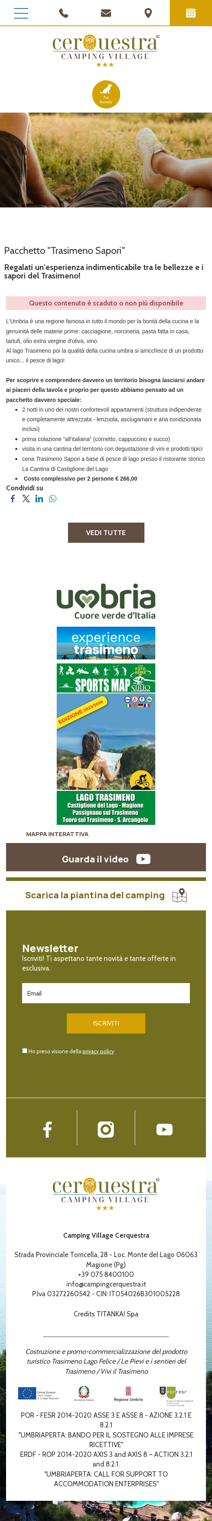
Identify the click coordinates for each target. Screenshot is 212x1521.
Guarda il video (106, 859)
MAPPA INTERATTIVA (57, 834)
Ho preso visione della (71, 1051)
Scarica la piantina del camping (106, 895)
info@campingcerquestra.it (106, 1284)
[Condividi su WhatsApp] (52, 498)
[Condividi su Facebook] (12, 498)
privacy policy (98, 1051)
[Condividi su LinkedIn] (39, 498)
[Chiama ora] (63, 12)
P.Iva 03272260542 (61, 1294)
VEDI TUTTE (106, 532)
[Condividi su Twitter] (26, 498)
